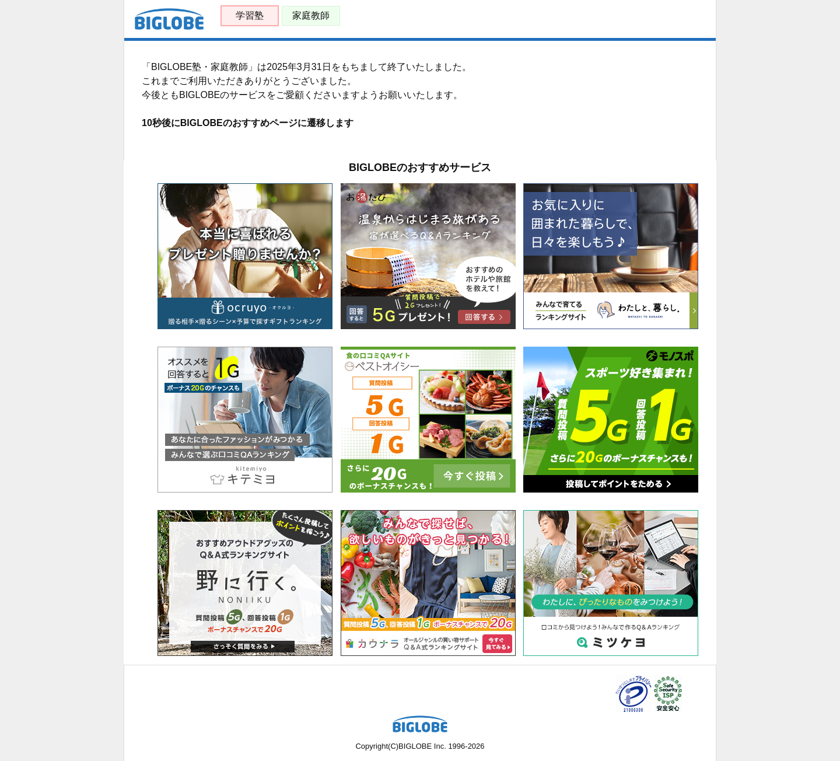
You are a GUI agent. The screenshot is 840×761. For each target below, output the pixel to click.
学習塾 (250, 15)
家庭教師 (311, 15)
